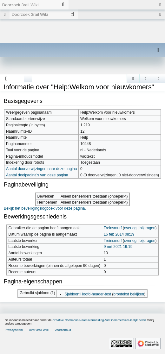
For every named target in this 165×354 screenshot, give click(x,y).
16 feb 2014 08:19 (119, 234)
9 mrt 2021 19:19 (118, 246)
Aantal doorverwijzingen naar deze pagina (41, 169)
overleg (130, 228)
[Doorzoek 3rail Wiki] (29, 4)
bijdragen (147, 228)
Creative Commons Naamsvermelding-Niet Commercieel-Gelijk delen (99, 320)
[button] (6, 78)
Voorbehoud (63, 330)
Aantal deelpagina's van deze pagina (37, 175)
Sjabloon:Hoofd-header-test (87, 294)
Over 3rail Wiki (39, 330)
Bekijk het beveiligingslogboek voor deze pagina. (45, 208)
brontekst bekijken (128, 294)
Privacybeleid (13, 330)
